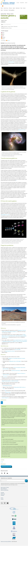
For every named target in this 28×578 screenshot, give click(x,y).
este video (5, 376)
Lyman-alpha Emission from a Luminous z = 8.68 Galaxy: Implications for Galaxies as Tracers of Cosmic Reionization (14, 340)
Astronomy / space (7, 26)
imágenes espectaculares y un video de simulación (10, 381)
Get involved (6, 10)
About (2, 10)
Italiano (2, 34)
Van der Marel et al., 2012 (5, 214)
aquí (5, 390)
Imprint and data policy (4, 490)
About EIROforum (4, 488)
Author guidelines (11, 10)
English (2, 32)
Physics (12, 26)
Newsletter (22, 2)
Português (3, 37)
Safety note (3, 494)
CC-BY (2, 461)
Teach (21, 8)
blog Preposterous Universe (10, 351)
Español (3, 38)
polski (2, 35)
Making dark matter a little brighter (15, 361)
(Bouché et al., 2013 (21, 130)
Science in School (3, 13)
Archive (2, 497)
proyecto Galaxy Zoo (5, 397)
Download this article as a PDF (6, 466)
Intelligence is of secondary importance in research (16, 358)
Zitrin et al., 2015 (11, 62)
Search (26, 2)
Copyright (2, 492)
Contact (18, 2)
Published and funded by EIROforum (6, 541)
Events (24, 8)
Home (2, 8)
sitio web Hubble (17, 349)
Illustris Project (8, 392)
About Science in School (5, 487)
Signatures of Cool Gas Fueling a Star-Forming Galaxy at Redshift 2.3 (14, 331)
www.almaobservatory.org (7, 385)
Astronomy (7, 28)
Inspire (14, 8)
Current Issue (6, 8)
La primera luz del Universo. (15, 370)
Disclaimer (2, 495)
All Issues (10, 8)
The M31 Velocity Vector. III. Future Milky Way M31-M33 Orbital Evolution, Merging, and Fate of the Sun (14, 336)
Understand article (22, 16)
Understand (18, 8)
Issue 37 (12, 13)
